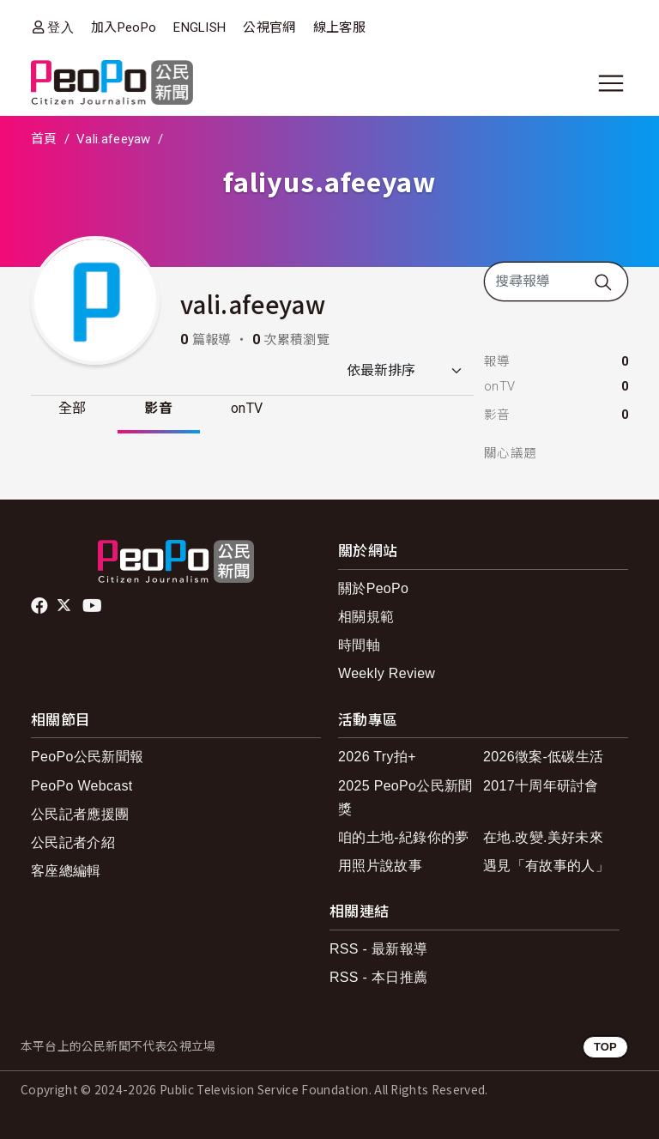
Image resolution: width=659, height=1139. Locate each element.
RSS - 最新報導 (378, 949)
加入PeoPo (123, 27)
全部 (72, 408)
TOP (605, 1046)
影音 (159, 408)
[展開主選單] (611, 83)
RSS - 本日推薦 (378, 977)
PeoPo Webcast (82, 786)
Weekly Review (386, 673)
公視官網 (269, 27)
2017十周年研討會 (541, 786)
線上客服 (339, 27)
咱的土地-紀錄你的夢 (403, 837)
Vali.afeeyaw (113, 139)
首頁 (44, 139)
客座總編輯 (66, 870)
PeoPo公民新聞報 (87, 756)
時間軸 (359, 645)
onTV (247, 408)
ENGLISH (199, 27)
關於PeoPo (373, 588)
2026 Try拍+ (377, 756)
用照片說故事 (380, 865)
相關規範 (366, 616)
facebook (41, 606)
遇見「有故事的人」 (546, 865)
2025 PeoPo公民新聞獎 (405, 797)
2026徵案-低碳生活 (543, 756)
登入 (60, 27)
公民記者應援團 (80, 814)
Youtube (93, 606)
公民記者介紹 (73, 842)
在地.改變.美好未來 (543, 837)
